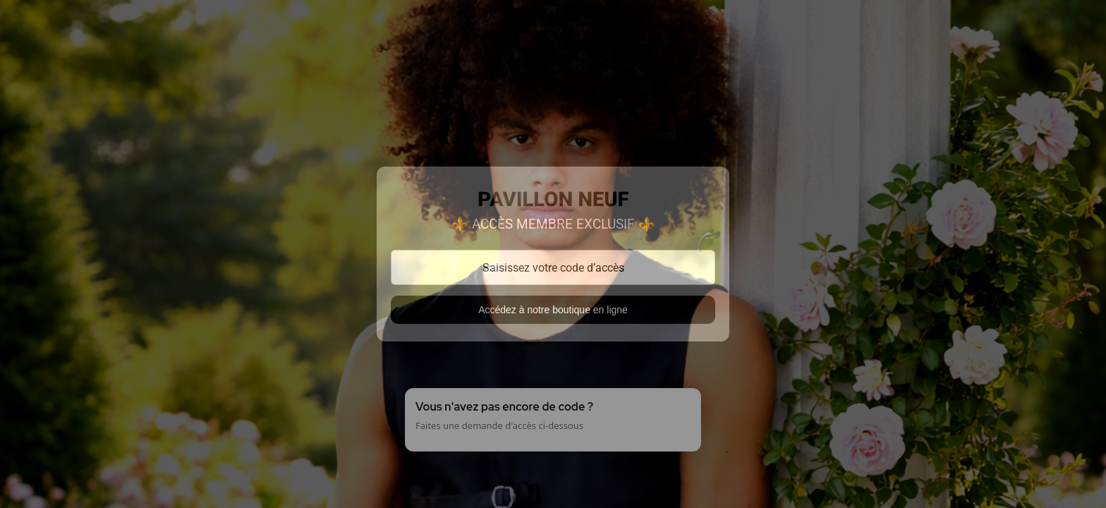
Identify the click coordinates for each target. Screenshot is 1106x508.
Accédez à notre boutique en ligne (553, 309)
